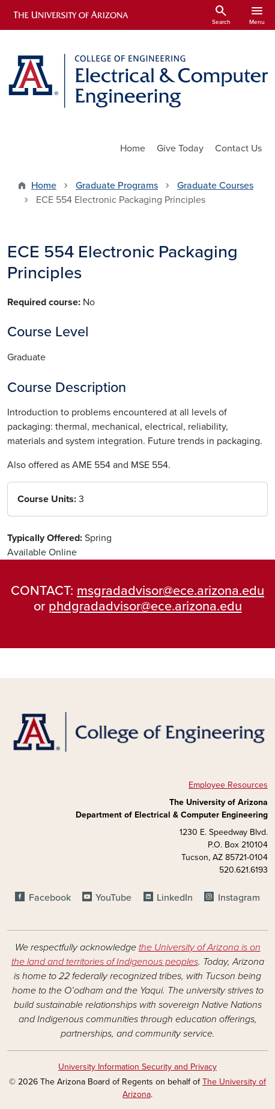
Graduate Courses (215, 186)
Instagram (239, 898)
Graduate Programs (117, 186)
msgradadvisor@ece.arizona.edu (170, 590)
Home (132, 148)
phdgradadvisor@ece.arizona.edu (145, 606)
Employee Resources (228, 785)
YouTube (113, 898)
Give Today (180, 148)
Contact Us (238, 148)
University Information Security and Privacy (137, 1067)
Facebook (50, 898)
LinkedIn (175, 898)
